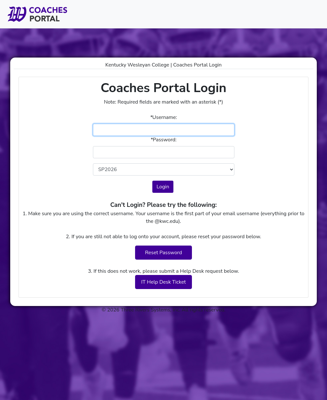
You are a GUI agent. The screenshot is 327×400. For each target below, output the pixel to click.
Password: (163, 139)
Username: (163, 117)
